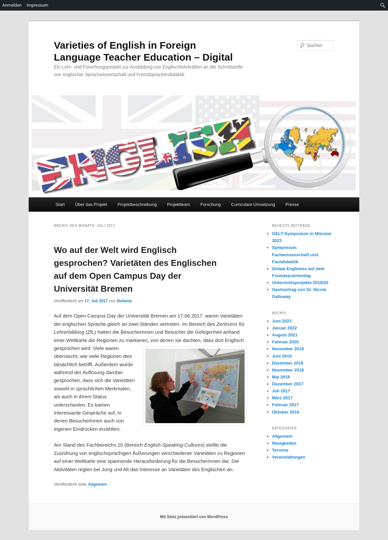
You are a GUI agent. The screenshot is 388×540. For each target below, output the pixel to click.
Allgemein (97, 484)
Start (60, 204)
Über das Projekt (91, 204)
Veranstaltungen (288, 457)
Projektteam (178, 204)
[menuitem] (383, 5)
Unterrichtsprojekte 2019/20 (300, 282)
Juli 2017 (281, 390)
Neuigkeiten (284, 443)
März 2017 (282, 397)
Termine (280, 450)
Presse (292, 204)
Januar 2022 (284, 327)
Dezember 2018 (287, 363)
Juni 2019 (281, 356)
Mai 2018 (281, 376)
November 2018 (288, 370)
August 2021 (284, 334)
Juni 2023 (281, 321)
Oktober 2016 (285, 412)
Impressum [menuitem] (37, 5)
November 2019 (288, 348)
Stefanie (124, 301)
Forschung (210, 204)
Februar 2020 (285, 341)
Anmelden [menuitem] (12, 5)
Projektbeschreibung (137, 204)
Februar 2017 (285, 404)
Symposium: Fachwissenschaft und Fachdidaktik (295, 254)
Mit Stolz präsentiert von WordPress (194, 517)
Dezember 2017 (287, 383)
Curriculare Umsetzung (253, 204)
